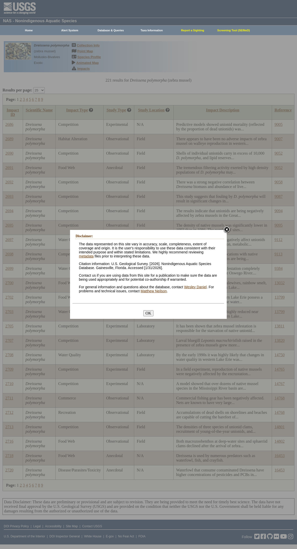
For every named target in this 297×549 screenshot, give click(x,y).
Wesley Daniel (195, 287)
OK (148, 313)
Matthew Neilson (154, 291)
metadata (86, 256)
